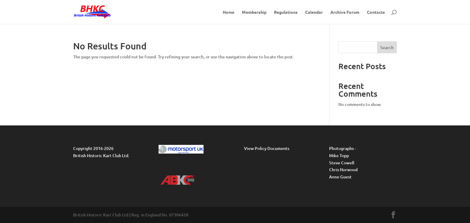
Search (387, 47)
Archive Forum (344, 12)
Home (228, 12)
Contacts (376, 12)
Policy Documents (272, 148)
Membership (254, 12)
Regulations (286, 12)
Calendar (314, 12)
